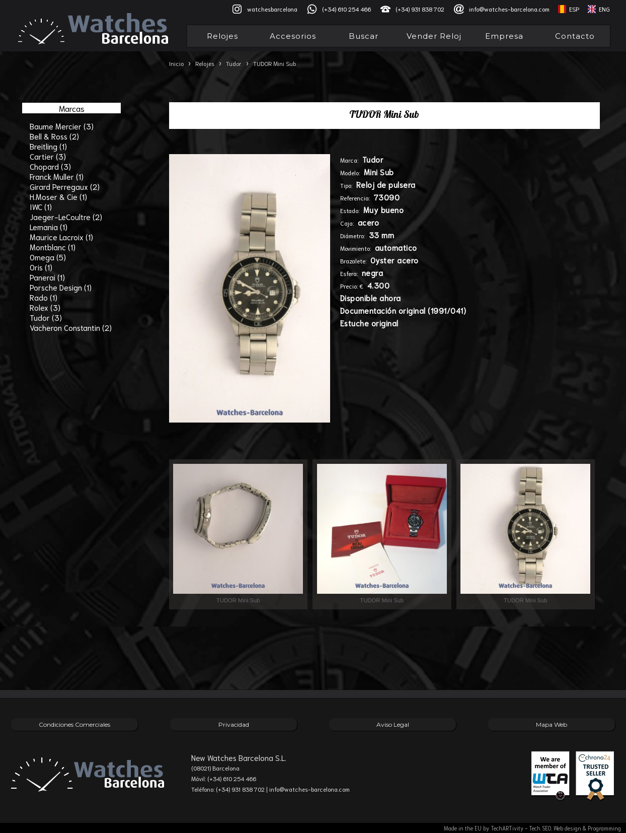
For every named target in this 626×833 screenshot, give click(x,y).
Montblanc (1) (52, 247)
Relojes (222, 36)
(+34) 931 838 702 (420, 9)
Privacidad (233, 724)
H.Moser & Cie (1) (58, 196)
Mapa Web (551, 724)
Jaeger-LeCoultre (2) (66, 217)
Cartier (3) (48, 156)
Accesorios (293, 36)
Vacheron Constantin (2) (71, 327)
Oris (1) (41, 267)
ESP (574, 9)
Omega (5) (48, 257)
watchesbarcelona (272, 9)
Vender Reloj (434, 36)
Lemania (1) (48, 227)
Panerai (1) (47, 277)
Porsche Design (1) (61, 287)
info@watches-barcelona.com (509, 9)
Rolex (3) (45, 307)
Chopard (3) (50, 166)
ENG (604, 9)
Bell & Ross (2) (54, 136)
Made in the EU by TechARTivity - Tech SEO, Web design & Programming (532, 827)
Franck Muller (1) (57, 176)
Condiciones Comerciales (74, 724)
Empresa (504, 36)
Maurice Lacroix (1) (61, 237)
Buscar (363, 36)
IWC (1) (41, 206)
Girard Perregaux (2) (65, 186)
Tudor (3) (46, 317)
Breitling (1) (48, 146)
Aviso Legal (392, 724)
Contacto (575, 36)
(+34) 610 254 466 (346, 9)
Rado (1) (43, 297)
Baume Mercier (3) (62, 126)
